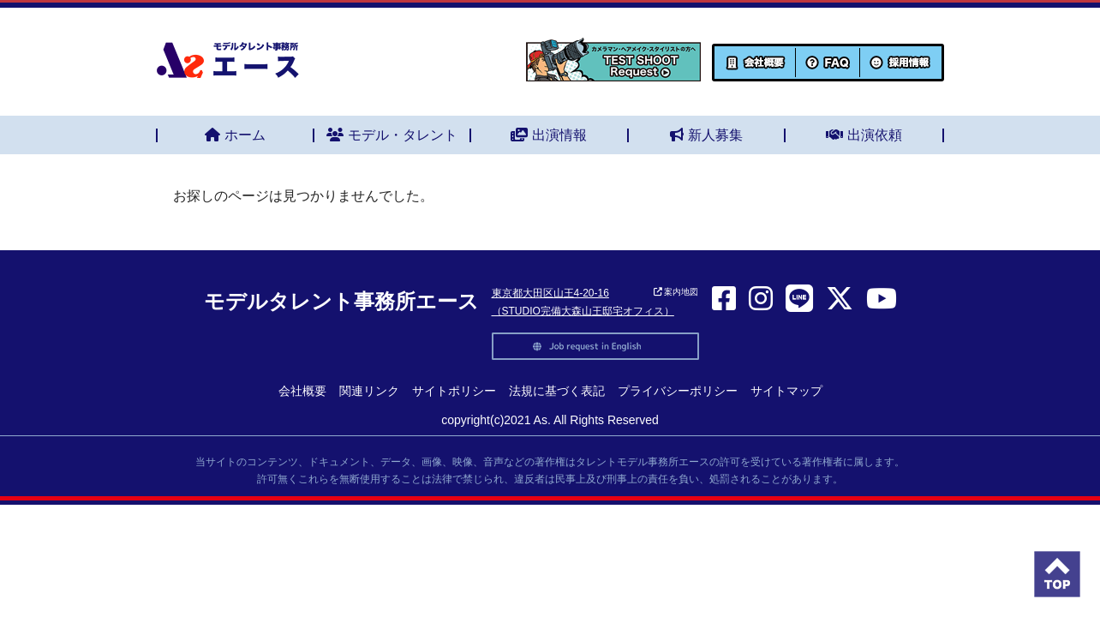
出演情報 (549, 135)
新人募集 (706, 135)
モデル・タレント (391, 135)
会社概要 (302, 391)
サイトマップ (786, 391)
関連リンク (369, 391)
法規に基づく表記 (557, 391)
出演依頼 (864, 135)
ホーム (235, 135)
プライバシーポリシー (678, 391)
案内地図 (676, 292)
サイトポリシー (454, 391)
